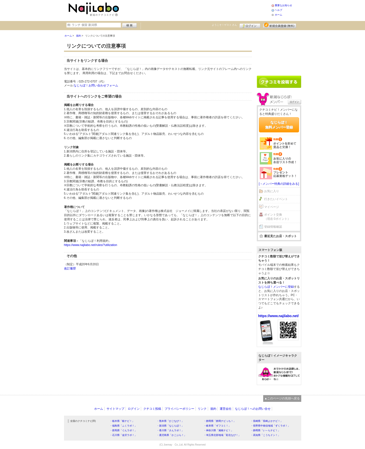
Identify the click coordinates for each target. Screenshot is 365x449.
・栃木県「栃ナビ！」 (122, 421)
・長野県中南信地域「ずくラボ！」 (270, 425)
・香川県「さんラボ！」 (170, 430)
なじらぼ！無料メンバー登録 (279, 124)
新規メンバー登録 (279, 25)
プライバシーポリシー (179, 408)
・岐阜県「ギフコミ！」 (217, 425)
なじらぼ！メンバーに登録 (276, 286)
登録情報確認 (273, 226)
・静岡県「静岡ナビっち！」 (220, 421)
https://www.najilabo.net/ (278, 316)
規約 (213, 408)
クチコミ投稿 (152, 408)
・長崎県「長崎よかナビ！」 (267, 421)
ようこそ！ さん (224, 24)
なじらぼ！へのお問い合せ (253, 408)
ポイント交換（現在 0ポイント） (277, 217)
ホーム (278, 14)
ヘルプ (278, 10)
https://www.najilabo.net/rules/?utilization (90, 245)
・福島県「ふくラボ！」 (123, 425)
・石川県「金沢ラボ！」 (123, 435)
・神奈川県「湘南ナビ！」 (218, 430)
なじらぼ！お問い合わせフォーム (96, 85)
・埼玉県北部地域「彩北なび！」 (222, 435)
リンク (202, 408)
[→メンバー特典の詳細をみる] (279, 183)
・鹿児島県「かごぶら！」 (171, 435)
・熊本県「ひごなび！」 (170, 421)
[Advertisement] (196, 9)
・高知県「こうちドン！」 (265, 435)
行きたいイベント (276, 199)
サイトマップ (115, 408)
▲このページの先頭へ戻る (282, 398)
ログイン (249, 25)
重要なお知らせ (283, 5)
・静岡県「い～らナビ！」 (265, 430)
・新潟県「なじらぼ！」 (170, 425)
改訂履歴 (70, 268)
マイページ (271, 207)
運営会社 (226, 408)
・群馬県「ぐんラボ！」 (123, 430)
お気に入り (271, 191)
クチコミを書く (279, 82)
